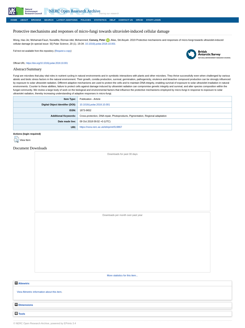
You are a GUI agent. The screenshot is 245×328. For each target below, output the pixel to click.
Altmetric (22, 283)
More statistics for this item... (122, 275)
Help (112, 20)
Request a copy (63, 51)
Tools (20, 313)
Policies (86, 20)
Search (49, 20)
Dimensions (24, 305)
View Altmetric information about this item (39, 291)
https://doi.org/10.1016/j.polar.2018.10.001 (47, 63)
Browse (36, 20)
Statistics (100, 20)
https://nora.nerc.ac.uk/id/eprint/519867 (101, 127)
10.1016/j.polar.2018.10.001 (100, 43)
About (24, 20)
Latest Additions (66, 20)
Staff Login (153, 20)
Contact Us (125, 20)
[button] (16, 139)
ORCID (139, 20)
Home (14, 20)
